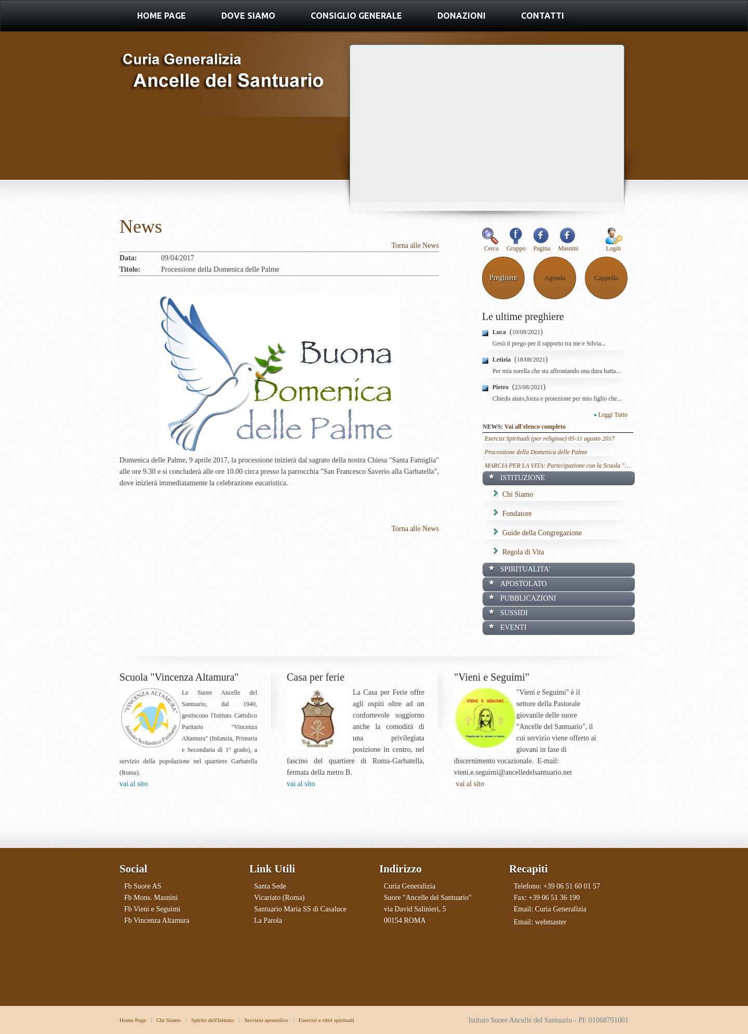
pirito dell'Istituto (214, 1020)
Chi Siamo (517, 494)
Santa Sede (270, 886)
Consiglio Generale (356, 15)
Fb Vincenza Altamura (157, 920)
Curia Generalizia (560, 909)
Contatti (542, 15)
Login (613, 248)
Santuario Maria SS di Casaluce (300, 909)
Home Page (161, 15)
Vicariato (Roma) (279, 898)
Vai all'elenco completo (535, 426)
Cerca (490, 245)
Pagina (542, 245)
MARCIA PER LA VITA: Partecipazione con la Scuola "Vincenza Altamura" (579, 465)
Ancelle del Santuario (222, 82)
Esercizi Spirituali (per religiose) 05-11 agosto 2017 (550, 438)
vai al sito (133, 784)
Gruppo (516, 245)
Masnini (568, 245)
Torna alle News (415, 245)
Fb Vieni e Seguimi (152, 909)
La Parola (268, 920)
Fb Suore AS (143, 886)
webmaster (551, 922)
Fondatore (517, 514)
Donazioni (461, 15)
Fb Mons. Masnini (151, 898)
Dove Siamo (248, 15)
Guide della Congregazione (542, 533)
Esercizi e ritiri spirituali (326, 1020)
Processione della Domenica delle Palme (536, 452)
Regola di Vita (523, 552)
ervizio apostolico (267, 1020)
